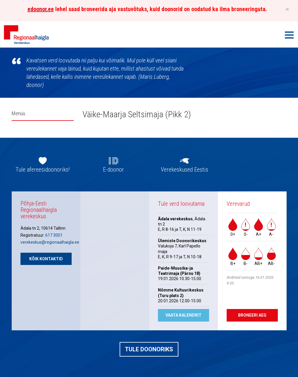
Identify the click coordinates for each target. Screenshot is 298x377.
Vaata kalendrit (183, 315)
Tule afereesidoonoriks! (42, 169)
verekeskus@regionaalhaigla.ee (49, 242)
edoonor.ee (40, 9)
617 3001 (54, 235)
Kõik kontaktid (46, 258)
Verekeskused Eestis (184, 169)
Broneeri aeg (252, 315)
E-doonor (113, 169)
